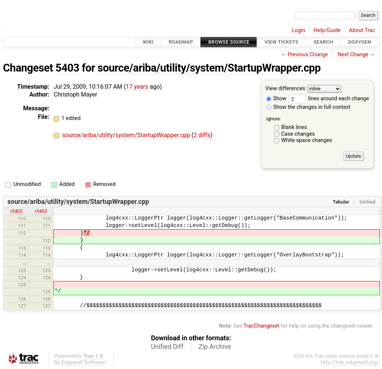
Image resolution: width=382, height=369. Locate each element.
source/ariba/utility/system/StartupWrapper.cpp (208, 68)
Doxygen (359, 42)
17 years (137, 86)
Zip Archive (214, 346)
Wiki (148, 42)
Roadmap (181, 42)
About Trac (362, 30)
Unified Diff (167, 346)
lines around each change (328, 98)
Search (323, 42)
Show (276, 98)
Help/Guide (327, 30)
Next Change (353, 54)
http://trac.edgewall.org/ (350, 362)
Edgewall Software (83, 362)
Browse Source (228, 42)
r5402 (16, 211)
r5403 (41, 211)
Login (298, 30)
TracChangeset (261, 326)
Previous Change (308, 54)
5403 (67, 68)
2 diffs (202, 135)
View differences (286, 89)
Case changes (298, 134)
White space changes (306, 140)
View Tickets (281, 42)
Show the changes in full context (308, 107)
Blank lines (294, 127)
